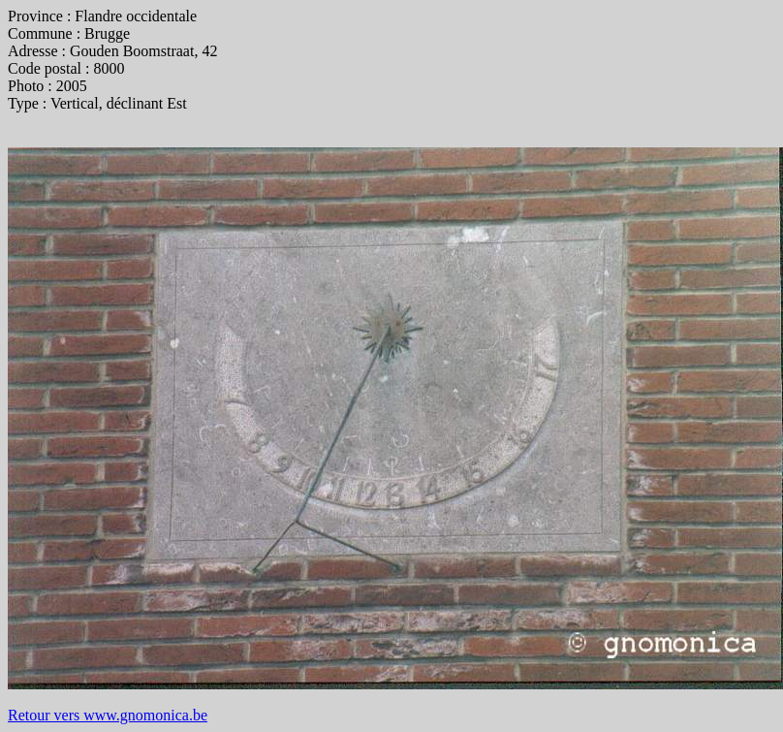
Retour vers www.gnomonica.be (107, 715)
